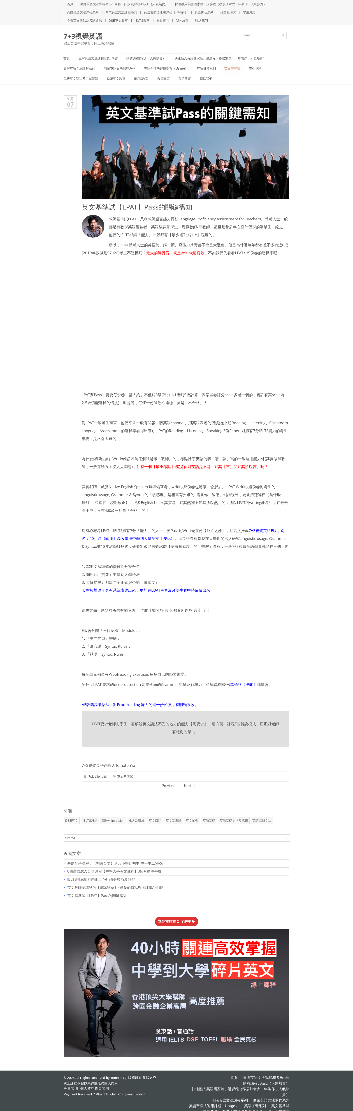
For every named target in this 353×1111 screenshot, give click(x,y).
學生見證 (249, 12)
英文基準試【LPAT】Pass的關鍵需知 (95, 895)
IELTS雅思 (89, 820)
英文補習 (191, 820)
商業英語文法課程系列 (121, 12)
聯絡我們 (201, 20)
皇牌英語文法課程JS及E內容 (100, 4)
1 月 (70, 99)
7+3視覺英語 (83, 35)
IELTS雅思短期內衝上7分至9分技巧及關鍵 (99, 879)
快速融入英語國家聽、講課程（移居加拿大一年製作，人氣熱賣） (220, 4)
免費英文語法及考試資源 (84, 20)
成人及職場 (136, 820)
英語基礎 (208, 820)
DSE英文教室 (118, 20)
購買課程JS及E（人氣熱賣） (148, 4)
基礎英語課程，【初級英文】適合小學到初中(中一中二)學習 (112, 863)
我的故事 (182, 20)
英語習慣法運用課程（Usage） (166, 12)
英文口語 (154, 820)
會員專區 (162, 20)
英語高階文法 (261, 820)
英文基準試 (228, 12)
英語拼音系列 (203, 12)
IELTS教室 (142, 20)
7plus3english (98, 777)
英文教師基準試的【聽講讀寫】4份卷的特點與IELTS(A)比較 (112, 887)
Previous (166, 786)
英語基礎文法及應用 (233, 820)
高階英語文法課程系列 (83, 12)
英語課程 (189, 538)
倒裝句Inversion (113, 820)
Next (189, 786)
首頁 (70, 4)
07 (70, 104)
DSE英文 (71, 820)
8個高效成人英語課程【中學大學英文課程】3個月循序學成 (111, 871)
